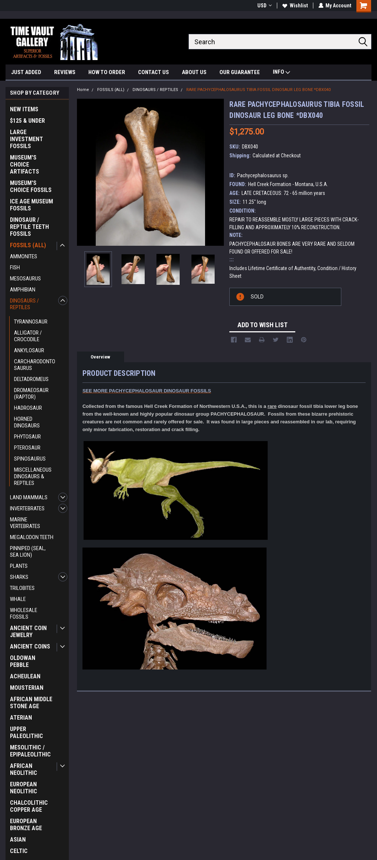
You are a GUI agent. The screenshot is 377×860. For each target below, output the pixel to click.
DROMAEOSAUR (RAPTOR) (31, 393)
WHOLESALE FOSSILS (23, 613)
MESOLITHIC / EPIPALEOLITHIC (30, 751)
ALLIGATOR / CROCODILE (28, 336)
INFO (281, 73)
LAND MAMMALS (28, 497)
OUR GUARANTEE (239, 72)
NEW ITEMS (24, 109)
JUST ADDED (26, 72)
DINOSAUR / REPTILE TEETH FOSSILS (29, 226)
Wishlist (294, 5)
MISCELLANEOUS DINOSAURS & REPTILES (33, 476)
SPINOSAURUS (30, 458)
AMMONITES (23, 256)
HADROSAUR (28, 408)
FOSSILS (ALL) (28, 245)
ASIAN (18, 839)
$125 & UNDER (27, 120)
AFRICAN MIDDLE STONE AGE (31, 703)
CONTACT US (153, 72)
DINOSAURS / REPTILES (24, 304)
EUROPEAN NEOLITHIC (23, 788)
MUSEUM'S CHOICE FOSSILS (31, 186)
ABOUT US (194, 72)
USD (264, 5)
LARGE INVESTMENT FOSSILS (26, 139)
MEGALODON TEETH (31, 537)
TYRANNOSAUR (30, 321)
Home (83, 89)
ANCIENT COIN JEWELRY (28, 632)
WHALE (18, 599)
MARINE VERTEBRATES (25, 522)
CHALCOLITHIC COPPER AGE (29, 806)
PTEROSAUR (27, 447)
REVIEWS (64, 72)
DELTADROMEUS (31, 379)
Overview (100, 357)
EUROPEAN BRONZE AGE (26, 825)
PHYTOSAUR (27, 436)
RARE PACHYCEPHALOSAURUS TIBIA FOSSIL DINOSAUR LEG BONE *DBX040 (258, 89)
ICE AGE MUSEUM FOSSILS (31, 205)
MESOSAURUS (25, 278)
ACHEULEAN (25, 676)
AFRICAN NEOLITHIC (23, 769)
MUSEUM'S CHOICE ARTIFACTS (24, 164)
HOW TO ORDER (106, 72)
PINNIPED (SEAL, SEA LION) (28, 551)
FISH (15, 267)
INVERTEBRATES (27, 508)
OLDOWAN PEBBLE (22, 661)
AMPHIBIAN (22, 289)
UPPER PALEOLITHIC (26, 733)
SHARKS (19, 577)
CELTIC (19, 850)
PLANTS (19, 566)
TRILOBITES (22, 588)
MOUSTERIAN (26, 687)
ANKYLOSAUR (29, 350)
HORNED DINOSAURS (27, 422)
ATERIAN (21, 717)
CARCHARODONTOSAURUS (34, 364)
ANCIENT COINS (30, 646)
